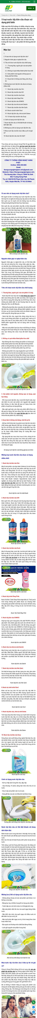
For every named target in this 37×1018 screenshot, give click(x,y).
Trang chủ (4, 15)
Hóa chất (12, 15)
